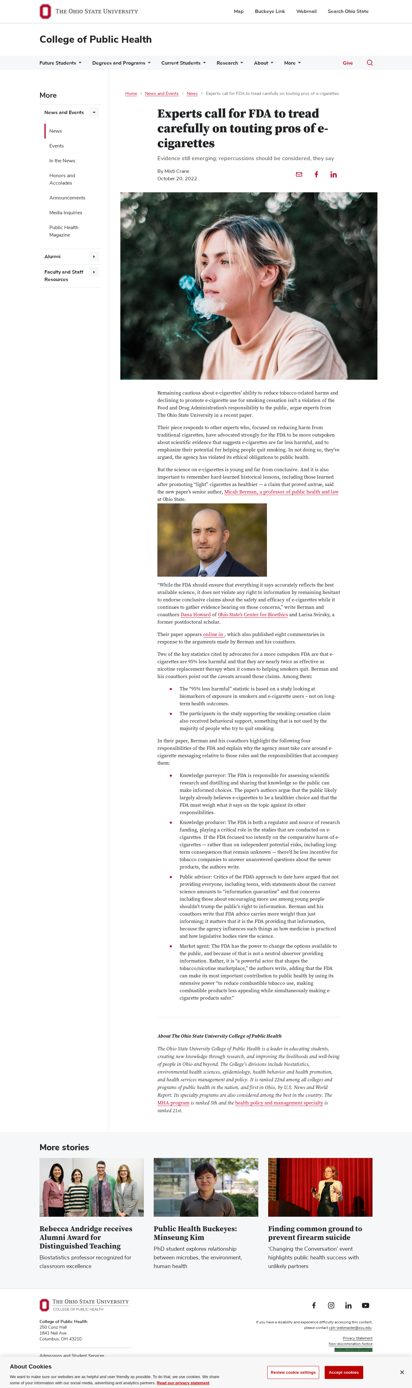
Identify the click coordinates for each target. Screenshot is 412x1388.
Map (239, 11)
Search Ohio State (348, 11)
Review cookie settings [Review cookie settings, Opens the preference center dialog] (293, 1379)
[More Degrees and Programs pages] (147, 64)
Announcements (67, 197)
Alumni (52, 256)
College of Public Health (96, 39)
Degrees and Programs (118, 63)
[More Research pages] (240, 64)
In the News (62, 160)
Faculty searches (358, 1361)
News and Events (64, 112)
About (261, 63)
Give (348, 63)
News (55, 131)
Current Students (181, 63)
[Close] (402, 1379)
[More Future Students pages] (78, 64)
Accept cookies (344, 1379)
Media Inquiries (65, 212)
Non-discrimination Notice (350, 1344)
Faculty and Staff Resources (63, 276)
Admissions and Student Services (72, 1356)
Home (131, 94)
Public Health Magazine (63, 231)
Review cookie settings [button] (353, 1350)
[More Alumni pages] (94, 256)
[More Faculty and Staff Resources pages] (94, 272)
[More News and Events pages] (94, 112)
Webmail (306, 11)
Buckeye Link (270, 11)
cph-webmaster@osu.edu (350, 1328)
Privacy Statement (357, 1338)
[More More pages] (298, 64)
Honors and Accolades (62, 179)
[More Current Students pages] (203, 64)
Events (56, 145)
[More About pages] (270, 64)
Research (227, 63)
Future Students (58, 63)
